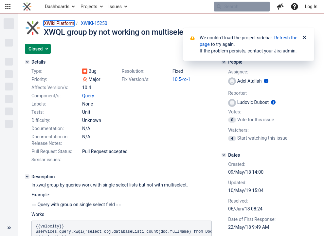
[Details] (27, 62)
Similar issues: (46, 159)
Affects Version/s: (49, 87)
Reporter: (237, 93)
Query (88, 95)
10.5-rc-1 (181, 79)
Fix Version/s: (136, 79)
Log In (311, 6)
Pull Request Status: (51, 151)
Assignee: (238, 71)
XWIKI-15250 (94, 23)
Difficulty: (40, 120)
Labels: (38, 104)
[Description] (27, 176)
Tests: (37, 112)
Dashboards (57, 6)
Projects (89, 6)
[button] (7, 6)
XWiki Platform (59, 23)
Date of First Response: (252, 219)
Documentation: (47, 128)
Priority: (39, 79)
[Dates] (224, 155)
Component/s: (46, 95)
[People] (224, 62)
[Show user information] (266, 81)
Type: (36, 71)
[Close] (304, 37)
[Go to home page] (27, 6)
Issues (115, 6)
